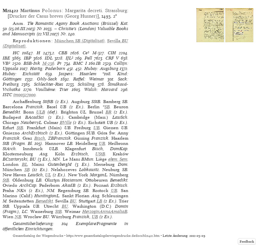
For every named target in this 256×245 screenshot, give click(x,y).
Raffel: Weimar (88, 79)
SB (107, 107)
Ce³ (86, 53)
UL (48, 175)
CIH (112, 53)
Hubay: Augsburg (101, 68)
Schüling (86, 84)
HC (16, 53)
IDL (49, 58)
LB (99, 201)
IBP (27, 58)
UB (96, 128)
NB (18, 216)
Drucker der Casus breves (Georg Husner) (53, 16)
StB (20, 128)
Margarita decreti (83, 10)
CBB (62, 53)
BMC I (80, 63)
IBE (6, 58)
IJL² (69, 58)
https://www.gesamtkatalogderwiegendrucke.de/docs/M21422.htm (113, 236)
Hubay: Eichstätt (21, 74)
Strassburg (116, 10)
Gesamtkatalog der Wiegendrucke (38, 236)
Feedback (247, 241)
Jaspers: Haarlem (77, 74)
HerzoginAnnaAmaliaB (104, 211)
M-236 (48, 63)
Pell (88, 58)
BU (73, 201)
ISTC (7, 94)
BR (108, 112)
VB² (6, 63)
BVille (66, 122)
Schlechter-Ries (48, 84)
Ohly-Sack (47, 79)
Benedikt (44, 201)
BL (24, 164)
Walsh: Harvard (101, 89)
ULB (40, 112)
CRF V (112, 58)
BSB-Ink (32, 63)
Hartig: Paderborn (47, 68)
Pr (59, 63)
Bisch (39, 138)
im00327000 (24, 94)
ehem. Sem (117, 159)
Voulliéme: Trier (52, 89)
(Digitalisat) (80, 41)
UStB (100, 154)
